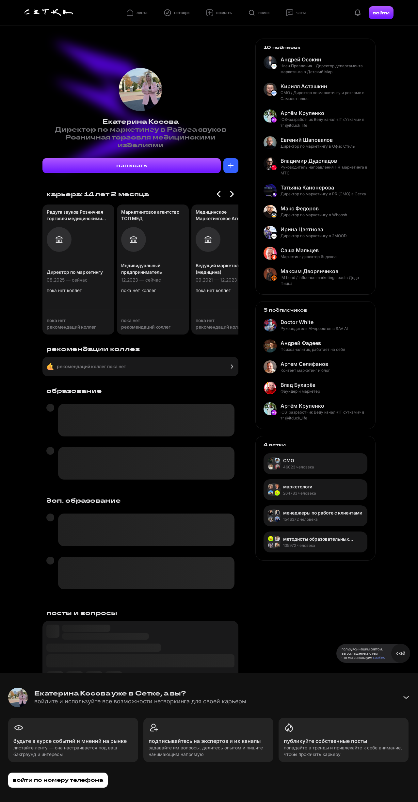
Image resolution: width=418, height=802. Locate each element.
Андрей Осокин (301, 59)
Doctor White (297, 322)
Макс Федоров (300, 208)
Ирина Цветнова (302, 229)
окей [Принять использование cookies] (400, 653)
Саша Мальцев (300, 250)
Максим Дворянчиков (309, 271)
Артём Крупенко (302, 113)
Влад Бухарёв (298, 385)
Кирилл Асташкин (304, 86)
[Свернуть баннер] (406, 697)
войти (381, 12)
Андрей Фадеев (301, 343)
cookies (379, 657)
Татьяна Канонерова (307, 187)
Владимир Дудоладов (309, 160)
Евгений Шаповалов (307, 140)
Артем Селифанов (304, 364)
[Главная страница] (48, 13)
